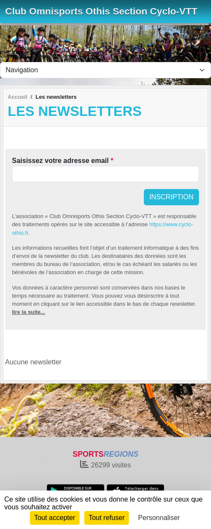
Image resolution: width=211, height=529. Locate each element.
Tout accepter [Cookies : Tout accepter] (54, 517)
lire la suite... (28, 312)
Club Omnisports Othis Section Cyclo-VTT (101, 11)
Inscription (171, 197)
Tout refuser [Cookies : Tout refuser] (107, 517)
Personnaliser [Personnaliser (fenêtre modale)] (159, 517)
